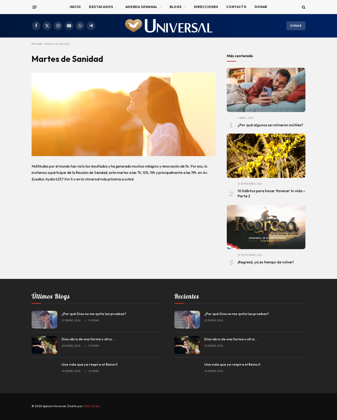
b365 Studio (91, 406)
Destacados (101, 7)
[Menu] (35, 7)
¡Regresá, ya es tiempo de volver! (266, 262)
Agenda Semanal (141, 7)
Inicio (75, 7)
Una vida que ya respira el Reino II (89, 364)
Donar (261, 7)
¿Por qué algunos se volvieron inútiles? (270, 125)
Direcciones (206, 7)
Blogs (176, 7)
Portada (37, 43)
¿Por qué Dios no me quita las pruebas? (94, 313)
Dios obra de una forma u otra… (88, 339)
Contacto (236, 7)
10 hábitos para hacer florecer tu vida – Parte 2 (271, 193)
